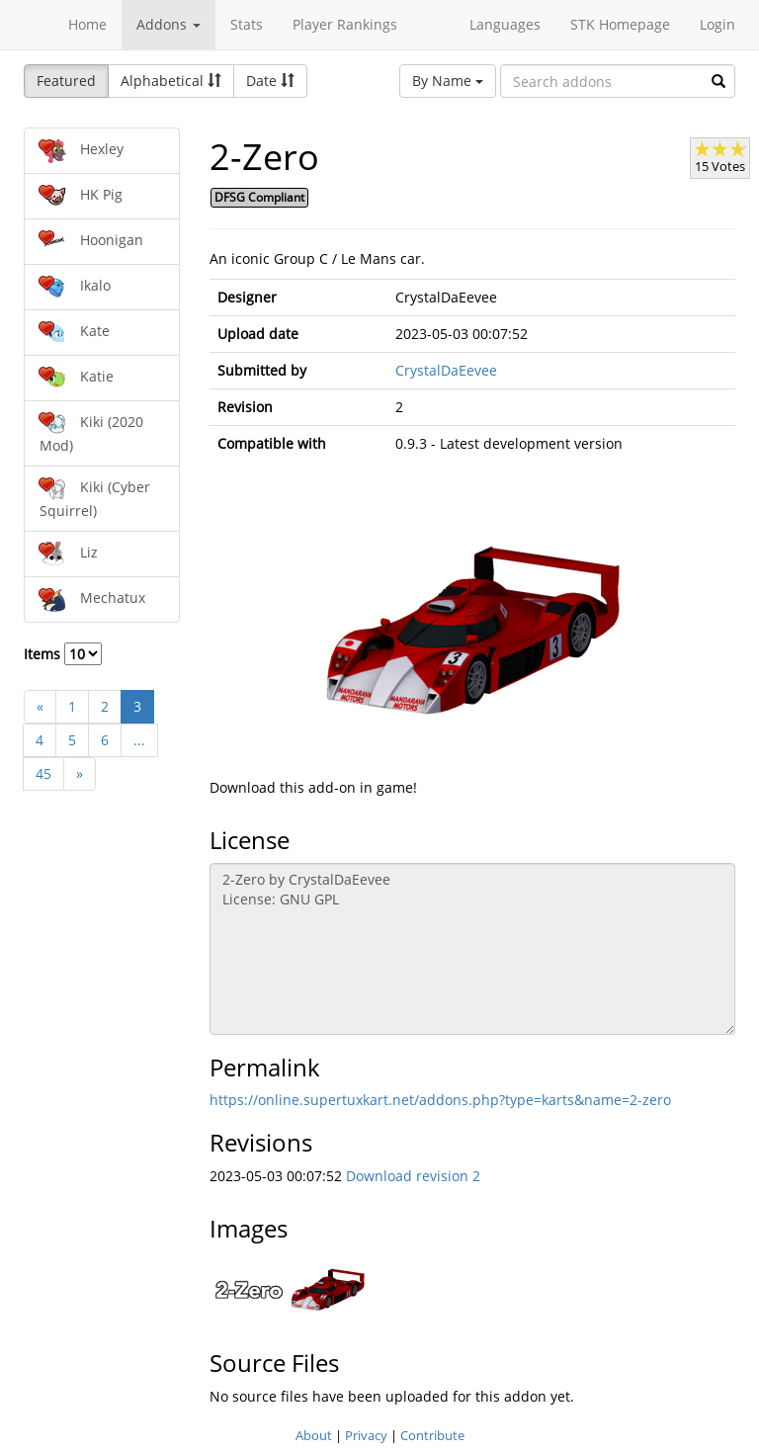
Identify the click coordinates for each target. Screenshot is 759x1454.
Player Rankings (345, 24)
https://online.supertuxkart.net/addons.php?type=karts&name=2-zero (440, 1099)
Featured (66, 80)
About (313, 1435)
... (139, 739)
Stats (246, 24)
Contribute (432, 1435)
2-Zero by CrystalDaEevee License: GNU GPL (473, 949)
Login (717, 24)
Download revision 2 (413, 1175)
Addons (168, 24)
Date (270, 80)
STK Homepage (620, 24)
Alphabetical (171, 80)
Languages (505, 24)
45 (43, 773)
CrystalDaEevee (446, 370)
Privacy (366, 1435)
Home (87, 24)
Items (63, 653)
